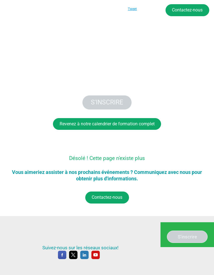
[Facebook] (62, 258)
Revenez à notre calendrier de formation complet (107, 123)
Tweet (132, 9)
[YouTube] (95, 258)
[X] (73, 258)
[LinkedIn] (84, 258)
